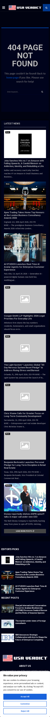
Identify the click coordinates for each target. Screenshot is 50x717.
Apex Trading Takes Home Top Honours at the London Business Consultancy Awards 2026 (24, 215)
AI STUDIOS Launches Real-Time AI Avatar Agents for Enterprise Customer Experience (24, 267)
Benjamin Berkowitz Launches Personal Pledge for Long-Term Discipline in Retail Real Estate (25, 465)
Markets (8, 485)
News (7, 132)
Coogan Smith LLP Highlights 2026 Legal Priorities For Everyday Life (24, 317)
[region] (25, 694)
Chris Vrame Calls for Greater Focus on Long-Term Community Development (24, 414)
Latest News (12, 123)
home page (12, 77)
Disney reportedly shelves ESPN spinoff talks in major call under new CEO (24, 515)
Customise (25, 704)
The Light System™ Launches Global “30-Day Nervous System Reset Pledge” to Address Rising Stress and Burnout (24, 368)
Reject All (25, 711)
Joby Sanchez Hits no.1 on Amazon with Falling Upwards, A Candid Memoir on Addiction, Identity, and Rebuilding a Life (24, 163)
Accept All (25, 697)
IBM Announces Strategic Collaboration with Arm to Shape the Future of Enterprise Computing (31, 637)
